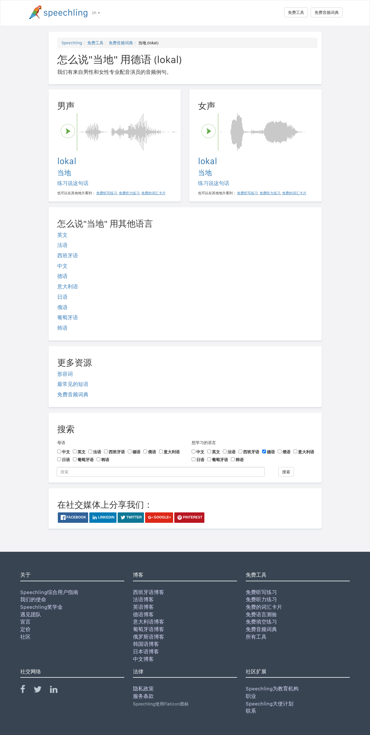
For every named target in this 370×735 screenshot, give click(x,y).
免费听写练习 (261, 592)
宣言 (25, 622)
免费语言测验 (261, 614)
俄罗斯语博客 (148, 637)
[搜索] (161, 472)
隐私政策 (143, 688)
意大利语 (67, 286)
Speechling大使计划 (269, 704)
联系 (251, 711)
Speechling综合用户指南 (49, 592)
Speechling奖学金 (41, 607)
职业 (251, 696)
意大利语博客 (148, 622)
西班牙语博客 (148, 592)
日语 (62, 297)
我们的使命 (33, 599)
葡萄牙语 (67, 317)
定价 (25, 629)
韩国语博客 (146, 644)
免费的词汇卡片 (264, 607)
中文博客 (143, 659)
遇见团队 (30, 614)
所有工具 (256, 637)
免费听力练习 (261, 599)
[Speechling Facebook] (26, 691)
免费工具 (296, 12)
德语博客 (143, 614)
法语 (62, 245)
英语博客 (143, 607)
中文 (62, 266)
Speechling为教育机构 (272, 688)
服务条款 (143, 696)
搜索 (286, 472)
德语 (62, 276)
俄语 (62, 307)
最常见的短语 (72, 384)
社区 (25, 637)
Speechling (72, 43)
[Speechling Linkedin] (57, 691)
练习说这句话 (72, 183)
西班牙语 (67, 255)
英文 (62, 235)
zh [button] (96, 12)
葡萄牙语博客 (148, 629)
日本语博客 (146, 651)
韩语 (62, 328)
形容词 (65, 374)
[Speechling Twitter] (41, 691)
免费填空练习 (261, 622)
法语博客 (143, 599)
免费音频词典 (326, 12)
